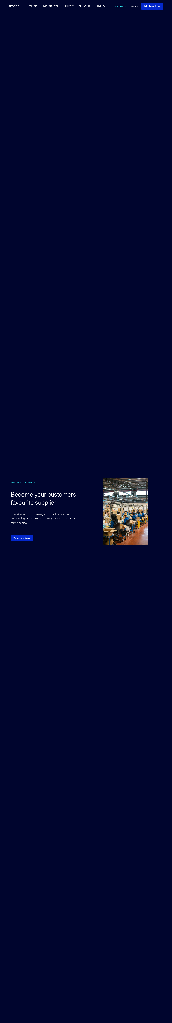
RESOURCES (84, 6)
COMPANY (69, 6)
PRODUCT (33, 6)
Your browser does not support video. (141, 544)
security (100, 6)
